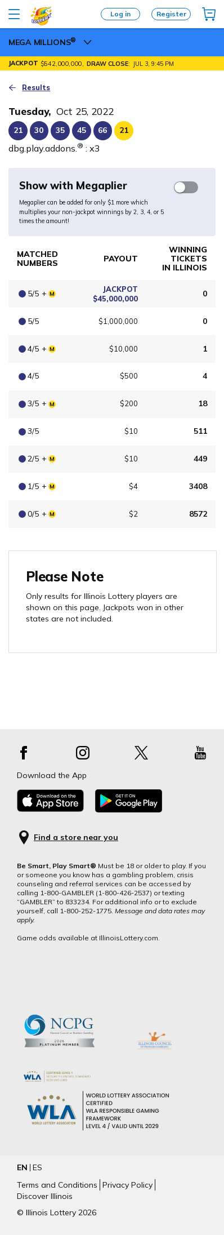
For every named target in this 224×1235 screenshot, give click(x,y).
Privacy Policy (127, 1185)
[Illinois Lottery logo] (41, 23)
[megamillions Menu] (88, 42)
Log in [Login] (120, 14)
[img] (209, 14)
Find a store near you (76, 837)
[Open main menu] (14, 14)
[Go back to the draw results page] (112, 88)
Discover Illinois (45, 1196)
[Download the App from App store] (50, 809)
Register (171, 14)
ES (37, 1167)
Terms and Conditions (57, 1185)
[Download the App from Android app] (128, 810)
